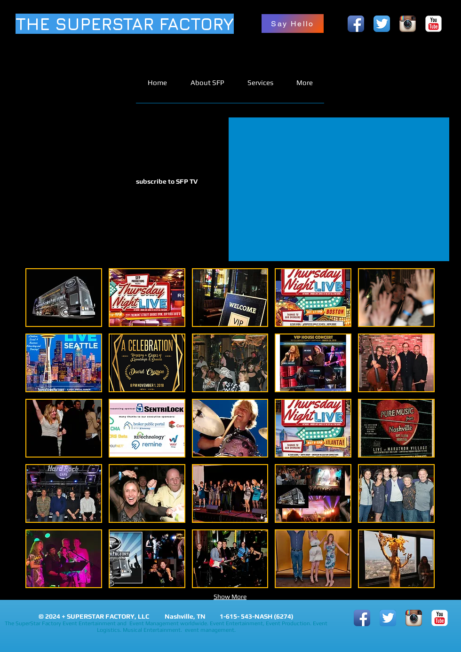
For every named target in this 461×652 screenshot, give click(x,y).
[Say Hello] (293, 23)
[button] (63, 297)
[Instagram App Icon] (407, 24)
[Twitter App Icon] (382, 24)
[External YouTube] (339, 189)
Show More (230, 596)
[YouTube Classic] (433, 24)
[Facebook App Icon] (356, 24)
